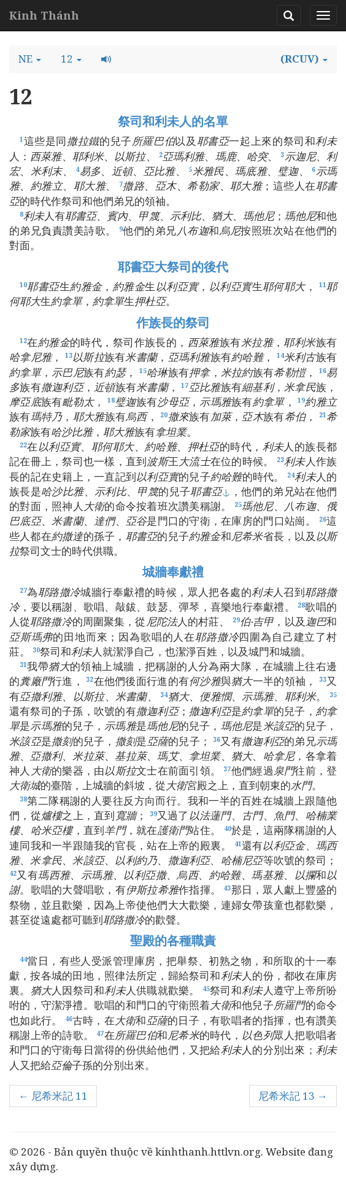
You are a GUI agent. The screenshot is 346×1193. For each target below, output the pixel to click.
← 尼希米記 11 (53, 1096)
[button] (29, 58)
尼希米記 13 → (293, 1096)
